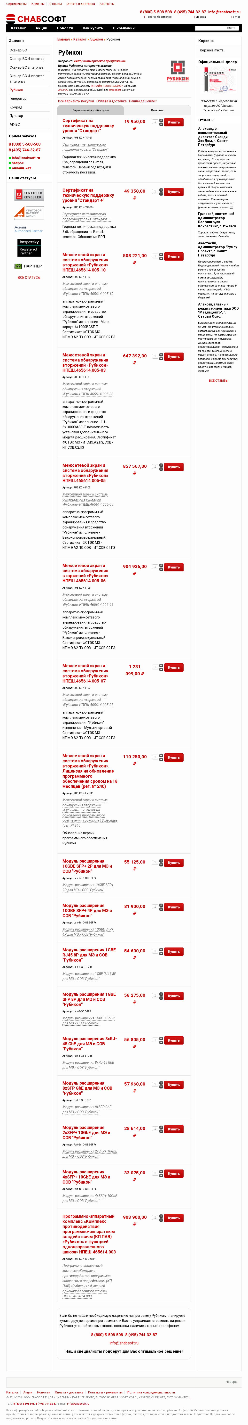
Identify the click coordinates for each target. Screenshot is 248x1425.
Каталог (79, 39)
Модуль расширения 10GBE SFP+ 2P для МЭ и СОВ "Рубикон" (87, 866)
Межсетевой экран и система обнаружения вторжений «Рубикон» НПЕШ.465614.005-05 (85, 473)
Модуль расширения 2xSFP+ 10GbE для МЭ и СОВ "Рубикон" (86, 1133)
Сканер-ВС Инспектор (27, 59)
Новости (43, 1393)
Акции (27, 1393)
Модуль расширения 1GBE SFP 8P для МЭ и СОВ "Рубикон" (89, 999)
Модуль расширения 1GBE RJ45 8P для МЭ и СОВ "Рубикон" (89, 955)
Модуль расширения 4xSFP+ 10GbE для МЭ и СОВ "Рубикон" (86, 1177)
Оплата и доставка (81, 4)
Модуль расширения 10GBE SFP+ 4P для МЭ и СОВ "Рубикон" (87, 911)
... (190, 1398)
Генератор (18, 98)
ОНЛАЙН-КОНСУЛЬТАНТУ (107, 86)
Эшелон (96, 39)
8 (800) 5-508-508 (156, 12)
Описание (157, 110)
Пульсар (16, 116)
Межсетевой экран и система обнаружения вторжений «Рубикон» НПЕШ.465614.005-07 (85, 674)
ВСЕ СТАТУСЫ (29, 278)
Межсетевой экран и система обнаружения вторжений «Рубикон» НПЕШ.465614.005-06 (85, 574)
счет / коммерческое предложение (100, 61)
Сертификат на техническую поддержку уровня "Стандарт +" (88, 195)
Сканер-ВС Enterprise (26, 67)
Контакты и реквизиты (105, 1393)
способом (115, 89)
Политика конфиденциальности (151, 1393)
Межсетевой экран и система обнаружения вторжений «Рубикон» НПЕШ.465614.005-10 (85, 263)
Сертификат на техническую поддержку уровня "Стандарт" (88, 126)
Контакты (107, 4)
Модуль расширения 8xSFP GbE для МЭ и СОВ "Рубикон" (87, 1088)
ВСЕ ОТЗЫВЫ (218, 380)
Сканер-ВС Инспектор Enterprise (27, 78)
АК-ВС (15, 124)
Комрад (16, 107)
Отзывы (55, 4)
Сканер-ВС (18, 50)
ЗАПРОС (63, 89)
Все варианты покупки (76, 101)
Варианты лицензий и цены (90, 110)
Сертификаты (16, 4)
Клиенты (38, 4)
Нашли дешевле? (143, 101)
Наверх (231, 1382)
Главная (63, 39)
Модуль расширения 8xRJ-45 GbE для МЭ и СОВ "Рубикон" (89, 1044)
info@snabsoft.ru (224, 12)
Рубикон (16, 90)
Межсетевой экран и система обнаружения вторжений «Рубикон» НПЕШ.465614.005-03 (85, 363)
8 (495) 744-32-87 (190, 12)
